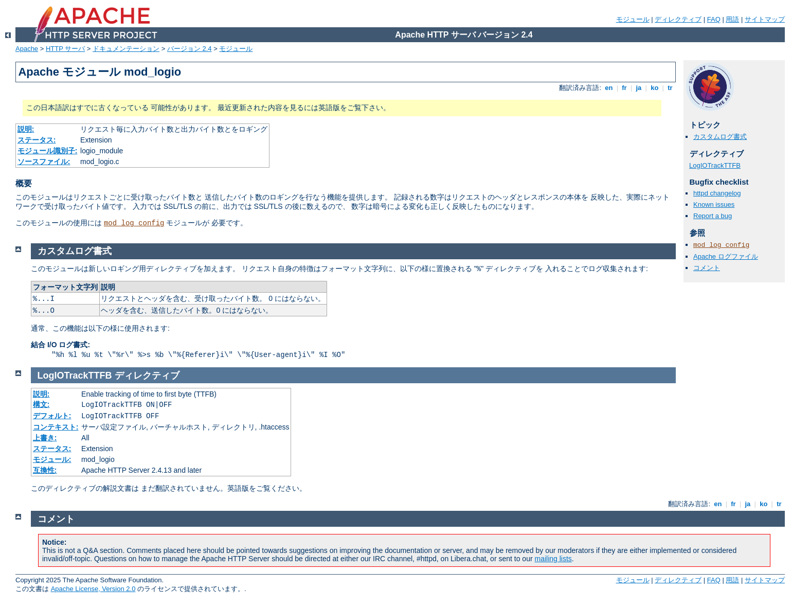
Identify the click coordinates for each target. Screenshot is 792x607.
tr (670, 88)
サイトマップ (765, 19)
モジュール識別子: (47, 151)
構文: (41, 404)
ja (638, 88)
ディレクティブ (678, 19)
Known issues (713, 204)
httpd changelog (717, 193)
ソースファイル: (43, 161)
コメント (706, 268)
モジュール (633, 19)
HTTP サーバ (65, 48)
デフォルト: (52, 416)
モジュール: (52, 459)
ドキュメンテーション (126, 48)
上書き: (45, 438)
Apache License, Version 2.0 (93, 589)
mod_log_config (134, 223)
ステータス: (36, 140)
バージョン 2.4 (189, 48)
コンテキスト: (56, 427)
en (609, 88)
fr (624, 88)
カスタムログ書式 (720, 136)
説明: (25, 129)
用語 (732, 19)
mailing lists (553, 559)
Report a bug (712, 216)
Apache (26, 48)
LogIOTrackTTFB (715, 165)
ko (654, 88)
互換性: (45, 470)
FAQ (714, 19)
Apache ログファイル (725, 256)
